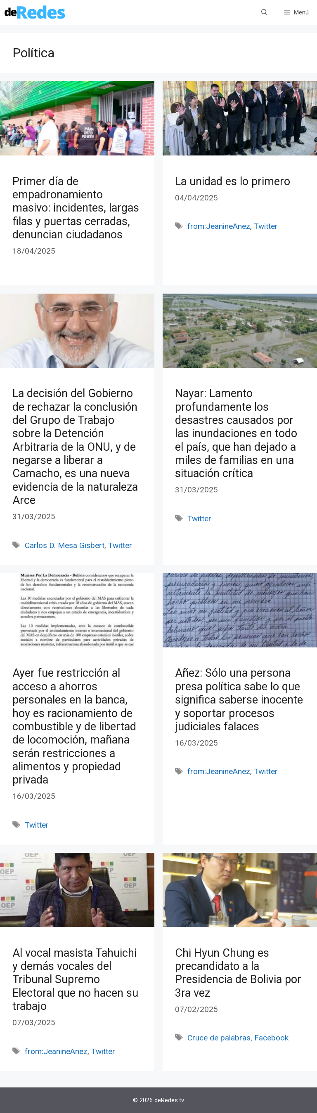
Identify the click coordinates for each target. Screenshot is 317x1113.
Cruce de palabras (219, 1037)
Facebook (271, 1037)
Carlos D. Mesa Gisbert (64, 545)
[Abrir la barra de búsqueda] (264, 12)
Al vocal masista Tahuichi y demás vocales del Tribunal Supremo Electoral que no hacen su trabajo (75, 979)
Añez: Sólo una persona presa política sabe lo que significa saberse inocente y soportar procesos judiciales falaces (239, 699)
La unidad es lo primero (232, 181)
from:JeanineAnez (218, 226)
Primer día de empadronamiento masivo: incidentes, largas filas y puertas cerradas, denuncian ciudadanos (75, 208)
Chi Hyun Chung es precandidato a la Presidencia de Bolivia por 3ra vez (238, 973)
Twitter (266, 226)
